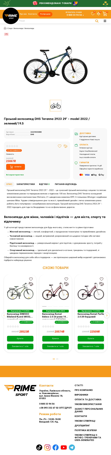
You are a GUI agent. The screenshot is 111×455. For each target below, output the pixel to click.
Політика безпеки (86, 430)
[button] (4, 316)
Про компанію (84, 390)
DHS (32, 135)
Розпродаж (45, 14)
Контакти (32, 14)
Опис (9, 185)
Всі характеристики (15, 176)
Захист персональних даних (89, 410)
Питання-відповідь (66, 185)
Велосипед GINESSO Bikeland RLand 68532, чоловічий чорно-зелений (19, 317)
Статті (79, 385)
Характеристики (26, 185)
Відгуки (45, 185)
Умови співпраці (85, 421)
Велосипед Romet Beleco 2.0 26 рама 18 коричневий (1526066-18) (54, 317)
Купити (20, 339)
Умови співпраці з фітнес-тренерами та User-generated (88, 437)
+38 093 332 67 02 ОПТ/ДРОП (55, 408)
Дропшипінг (82, 426)
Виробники (81, 395)
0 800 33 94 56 (74, 15)
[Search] (57, 21)
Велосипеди (18, 29)
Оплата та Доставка (88, 400)
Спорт (10, 29)
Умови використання (88, 404)
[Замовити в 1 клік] (20, 347)
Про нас (23, 14)
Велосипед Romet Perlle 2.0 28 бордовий (91, 316)
